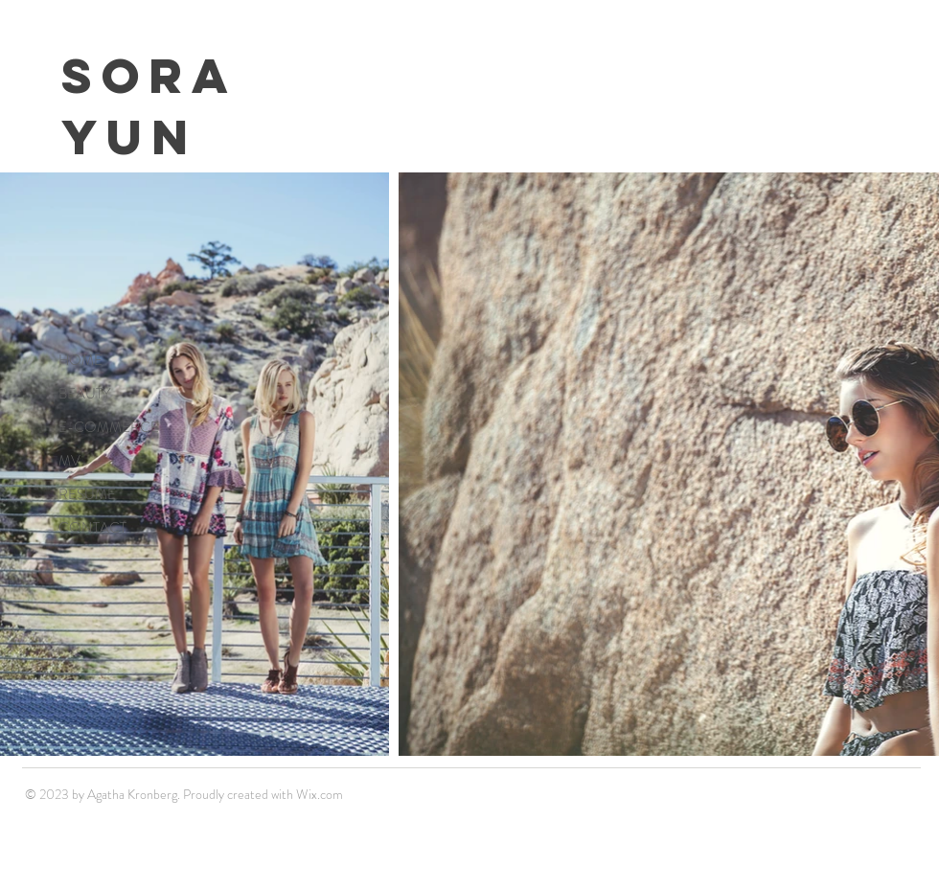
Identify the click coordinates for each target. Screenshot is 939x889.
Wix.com (319, 794)
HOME (80, 360)
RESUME (87, 494)
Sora (149, 75)
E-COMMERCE (108, 427)
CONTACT (92, 527)
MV (69, 460)
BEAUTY (84, 393)
